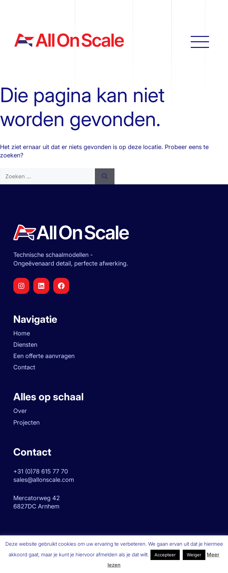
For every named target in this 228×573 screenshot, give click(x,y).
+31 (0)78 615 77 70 (40, 471)
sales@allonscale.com (43, 479)
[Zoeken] (104, 176)
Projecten (26, 422)
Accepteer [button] (165, 554)
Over (20, 410)
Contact (24, 367)
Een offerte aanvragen (44, 355)
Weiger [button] (194, 554)
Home (21, 333)
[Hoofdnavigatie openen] (200, 41)
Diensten (25, 344)
